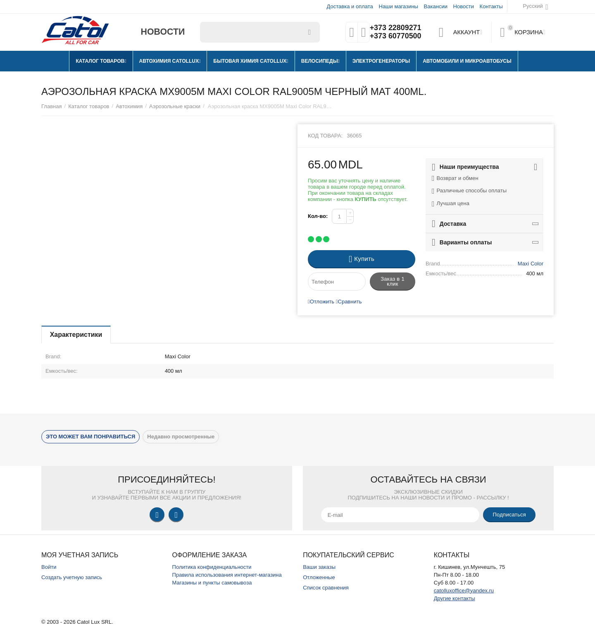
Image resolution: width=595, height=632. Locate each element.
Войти (48, 567)
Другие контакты (454, 598)
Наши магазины (398, 6)
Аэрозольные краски (174, 106)
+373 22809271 (395, 28)
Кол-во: (318, 216)
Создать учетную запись (71, 577)
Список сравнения (326, 588)
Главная (51, 106)
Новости (463, 6)
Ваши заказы (319, 567)
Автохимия (129, 106)
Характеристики (76, 334)
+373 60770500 (395, 36)
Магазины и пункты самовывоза (212, 583)
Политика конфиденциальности (212, 567)
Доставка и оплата (350, 6)
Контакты (491, 6)
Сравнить (349, 301)
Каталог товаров (88, 106)
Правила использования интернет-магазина (227, 575)
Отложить (321, 301)
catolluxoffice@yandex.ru (464, 590)
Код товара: (325, 136)
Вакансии (435, 6)
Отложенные (319, 577)
